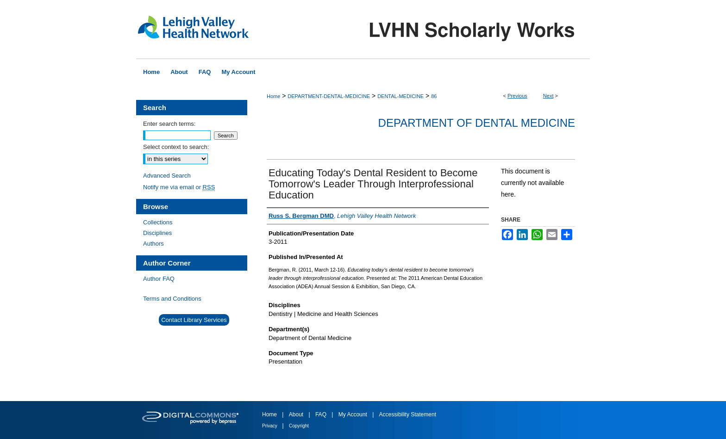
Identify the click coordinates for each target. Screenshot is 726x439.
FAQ (321, 414)
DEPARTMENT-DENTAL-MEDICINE (329, 96)
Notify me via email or (179, 187)
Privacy (270, 425)
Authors (153, 243)
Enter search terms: (169, 123)
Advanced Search (167, 175)
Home (273, 96)
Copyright (299, 425)
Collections (158, 222)
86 (434, 96)
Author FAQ (159, 278)
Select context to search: (176, 146)
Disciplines (157, 232)
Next (548, 96)
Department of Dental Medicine (476, 123)
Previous (517, 96)
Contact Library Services (194, 319)
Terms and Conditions (172, 298)
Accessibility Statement (407, 414)
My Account (353, 414)
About (297, 414)
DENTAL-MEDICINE (400, 96)
